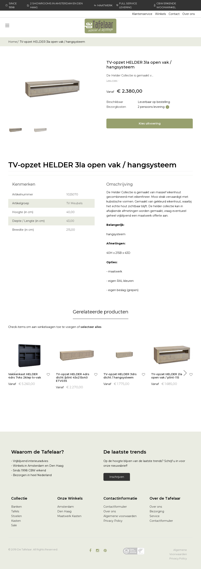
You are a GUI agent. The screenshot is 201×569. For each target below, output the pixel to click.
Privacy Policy (112, 521)
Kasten (16, 521)
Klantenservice (142, 14)
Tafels (15, 511)
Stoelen (16, 516)
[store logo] (100, 26)
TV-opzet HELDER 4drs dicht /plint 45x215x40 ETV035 (72, 377)
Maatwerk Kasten (69, 516)
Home (12, 42)
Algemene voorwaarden (120, 516)
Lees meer (113, 80)
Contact (174, 14)
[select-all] (90, 327)
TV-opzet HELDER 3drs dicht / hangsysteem (120, 375)
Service (155, 516)
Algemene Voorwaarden (178, 552)
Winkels (160, 14)
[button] (48, 375)
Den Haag (64, 511)
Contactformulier (115, 506)
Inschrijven (116, 477)
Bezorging (157, 511)
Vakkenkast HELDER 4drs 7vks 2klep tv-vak (24, 375)
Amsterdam (65, 506)
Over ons (188, 14)
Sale (14, 525)
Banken (16, 506)
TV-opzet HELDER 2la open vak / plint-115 (166, 375)
